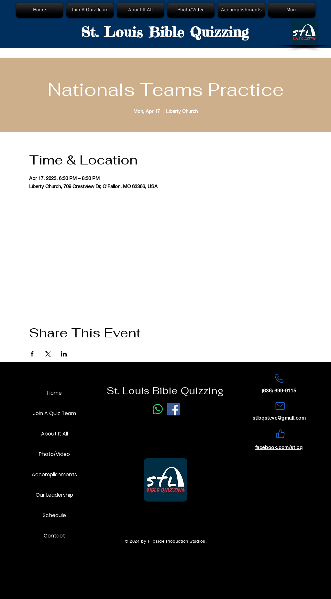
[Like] (280, 433)
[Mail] (280, 406)
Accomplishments (54, 474)
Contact (54, 535)
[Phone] (278, 378)
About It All (54, 433)
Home (54, 393)
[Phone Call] (157, 409)
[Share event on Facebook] (32, 353)
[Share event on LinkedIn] (64, 353)
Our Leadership (54, 495)
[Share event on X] (48, 353)
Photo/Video (54, 454)
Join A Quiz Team (54, 413)
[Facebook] (173, 409)
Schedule (54, 515)
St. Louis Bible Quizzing (165, 32)
